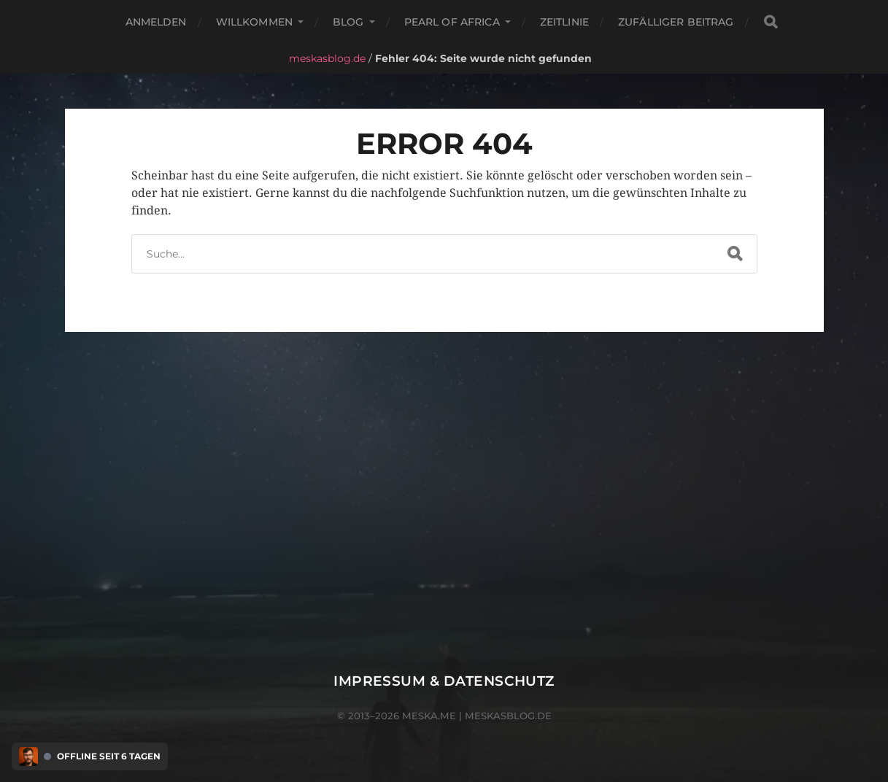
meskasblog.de (327, 58)
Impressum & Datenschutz (444, 681)
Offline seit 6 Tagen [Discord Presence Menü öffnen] (109, 756)
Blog (348, 21)
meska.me (429, 715)
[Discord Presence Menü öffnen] (28, 756)
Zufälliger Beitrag (676, 21)
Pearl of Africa (452, 21)
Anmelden (156, 21)
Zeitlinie (564, 21)
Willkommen (254, 21)
